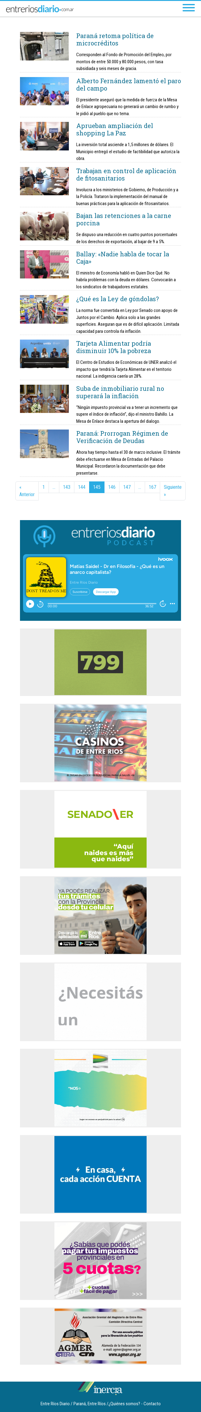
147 (127, 487)
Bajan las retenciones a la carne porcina (123, 219)
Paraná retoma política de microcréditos (115, 39)
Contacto (152, 1403)
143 (66, 487)
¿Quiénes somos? (124, 1403)
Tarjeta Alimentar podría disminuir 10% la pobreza (113, 347)
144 (81, 487)
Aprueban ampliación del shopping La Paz (114, 129)
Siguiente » (173, 490)
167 (152, 487)
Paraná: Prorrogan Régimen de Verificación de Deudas (122, 437)
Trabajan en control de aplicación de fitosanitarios (126, 174)
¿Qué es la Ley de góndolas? (117, 299)
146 (112, 487)
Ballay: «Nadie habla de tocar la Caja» (122, 257)
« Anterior (27, 490)
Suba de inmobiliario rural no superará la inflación (120, 392)
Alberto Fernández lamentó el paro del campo (128, 84)
